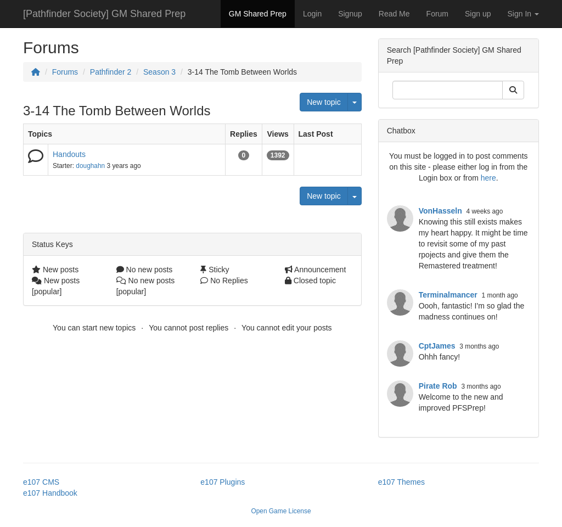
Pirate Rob (438, 386)
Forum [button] (437, 13)
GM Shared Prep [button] (257, 13)
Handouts (69, 154)
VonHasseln (440, 210)
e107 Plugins (222, 482)
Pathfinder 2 (111, 72)
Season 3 (159, 72)
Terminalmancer (448, 294)
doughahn (90, 166)
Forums (65, 72)
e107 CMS (41, 482)
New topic (323, 102)
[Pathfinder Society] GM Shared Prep (104, 13)
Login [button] (312, 13)
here (488, 177)
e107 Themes (401, 482)
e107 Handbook (50, 493)
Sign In (523, 13)
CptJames (437, 345)
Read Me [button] (394, 13)
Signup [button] (350, 13)
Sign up (478, 13)
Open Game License (281, 511)
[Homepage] (35, 72)
